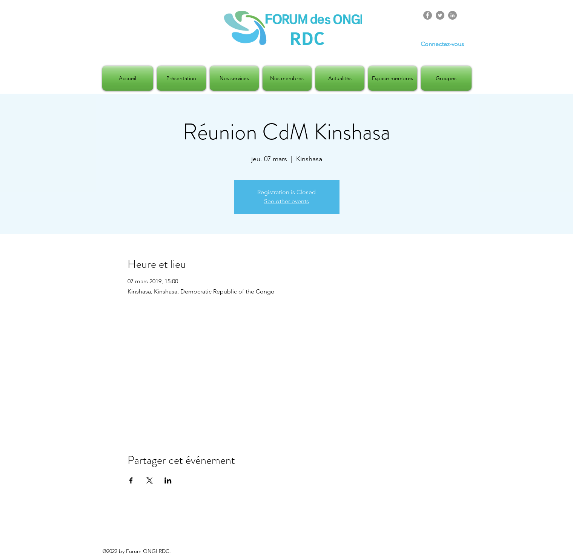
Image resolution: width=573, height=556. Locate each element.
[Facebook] (427, 15)
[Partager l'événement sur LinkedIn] (168, 480)
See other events (286, 201)
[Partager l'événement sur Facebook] (131, 480)
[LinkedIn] (452, 15)
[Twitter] (440, 15)
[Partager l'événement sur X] (149, 480)
